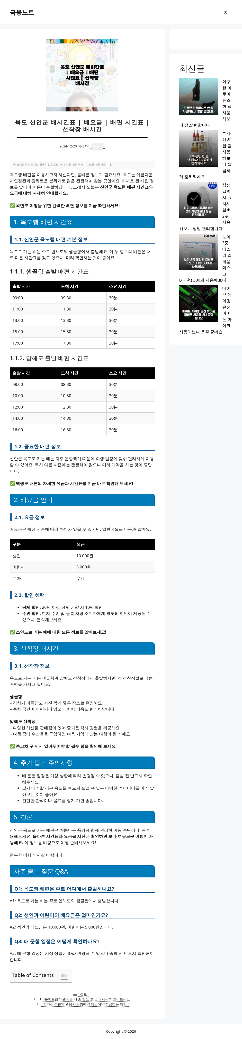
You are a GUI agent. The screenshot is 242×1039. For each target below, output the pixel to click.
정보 (83, 994)
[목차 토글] (61, 976)
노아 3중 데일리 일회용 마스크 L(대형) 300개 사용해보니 (205, 137)
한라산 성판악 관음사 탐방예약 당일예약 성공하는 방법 (85, 1004)
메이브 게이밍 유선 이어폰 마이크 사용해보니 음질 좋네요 (205, 158)
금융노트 (22, 12)
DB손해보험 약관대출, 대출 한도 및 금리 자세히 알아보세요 (85, 999)
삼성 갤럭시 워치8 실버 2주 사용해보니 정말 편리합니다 (205, 117)
